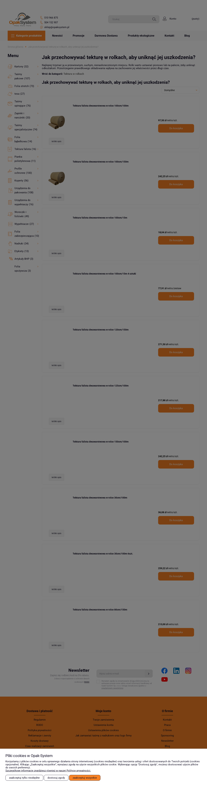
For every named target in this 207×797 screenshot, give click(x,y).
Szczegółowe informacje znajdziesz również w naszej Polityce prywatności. (48, 770)
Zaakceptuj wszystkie (85, 777)
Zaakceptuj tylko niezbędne (24, 777)
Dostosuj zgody (56, 777)
